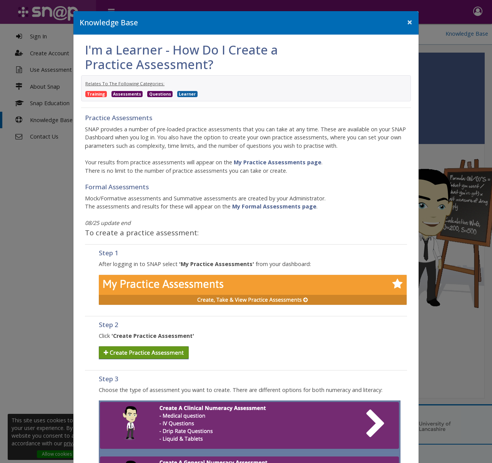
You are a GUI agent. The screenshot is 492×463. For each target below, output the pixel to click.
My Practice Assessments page (277, 162)
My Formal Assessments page (274, 206)
